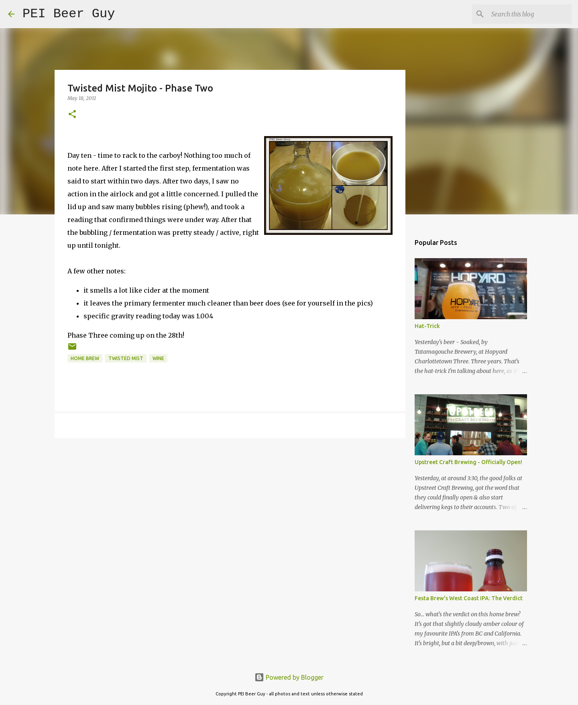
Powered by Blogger (289, 677)
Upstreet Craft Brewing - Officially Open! (468, 462)
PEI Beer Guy (68, 13)
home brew (85, 358)
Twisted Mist (125, 358)
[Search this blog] (529, 14)
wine (158, 358)
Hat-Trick (427, 326)
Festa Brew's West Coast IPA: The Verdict (469, 598)
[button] (72, 114)
